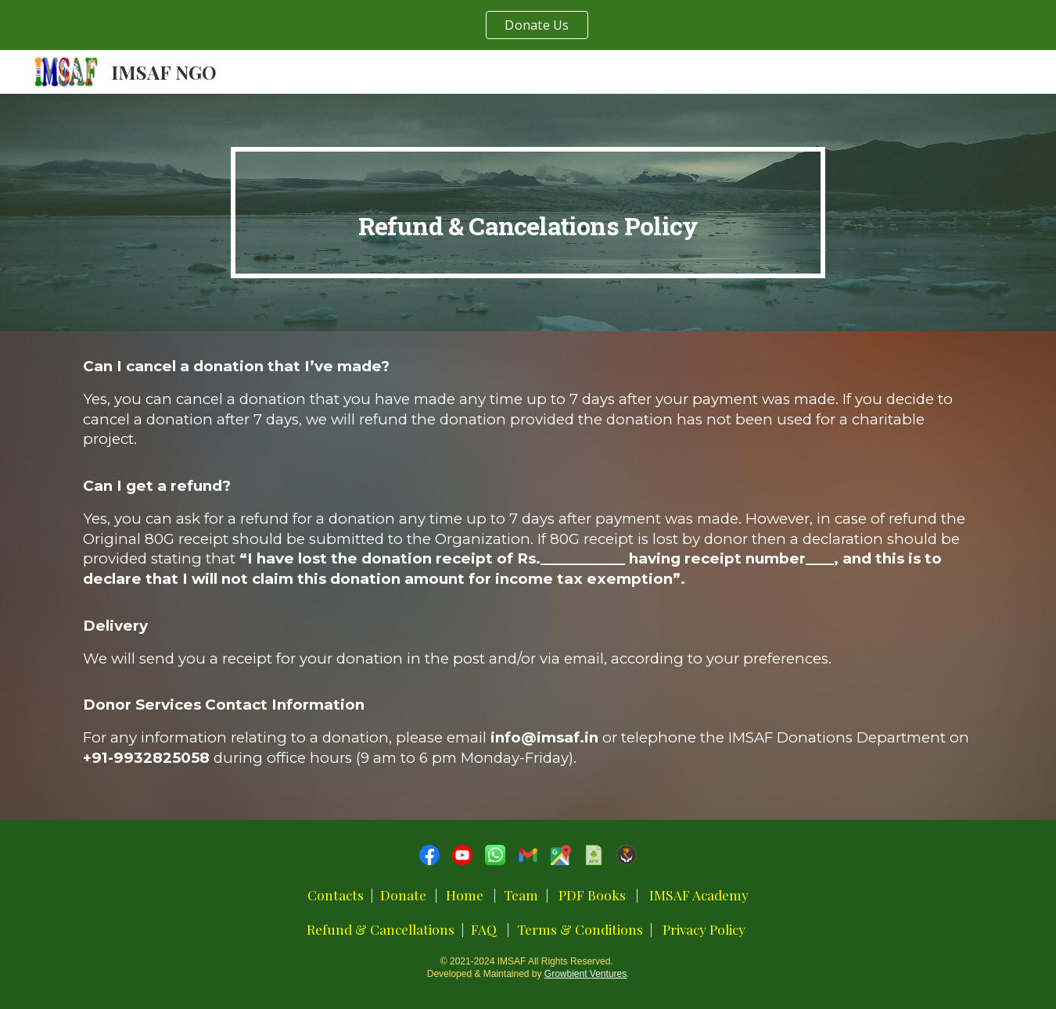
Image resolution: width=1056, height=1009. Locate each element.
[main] (528, 212)
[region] (528, 25)
